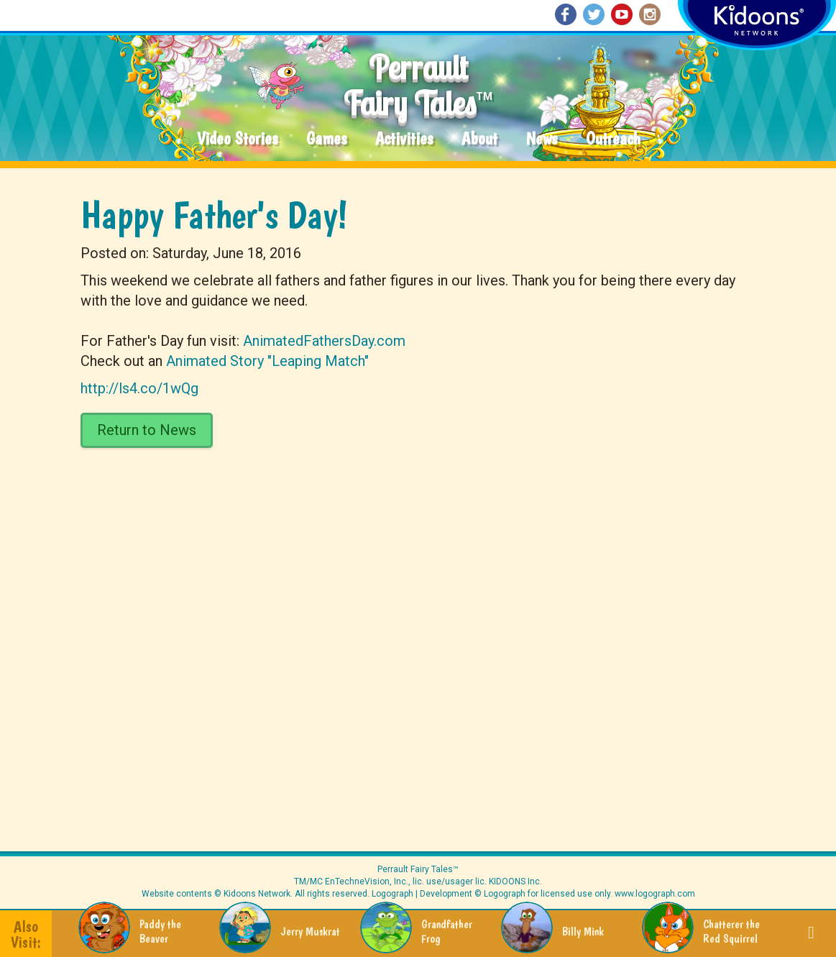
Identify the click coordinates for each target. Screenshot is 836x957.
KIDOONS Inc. (515, 881)
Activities (404, 139)
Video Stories (237, 139)
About (479, 139)
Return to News (146, 430)
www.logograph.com (653, 894)
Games (326, 139)
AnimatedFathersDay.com (324, 340)
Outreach (613, 139)
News (541, 139)
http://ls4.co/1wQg (139, 388)
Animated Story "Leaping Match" (267, 361)
